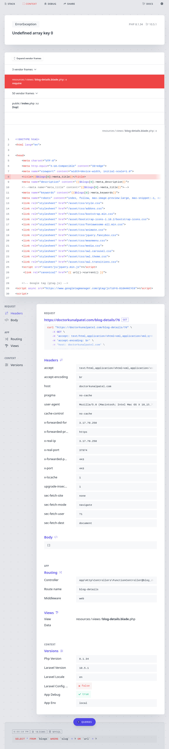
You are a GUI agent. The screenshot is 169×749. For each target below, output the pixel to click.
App (7, 332)
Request (10, 306)
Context (10, 358)
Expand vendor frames (27, 58)
